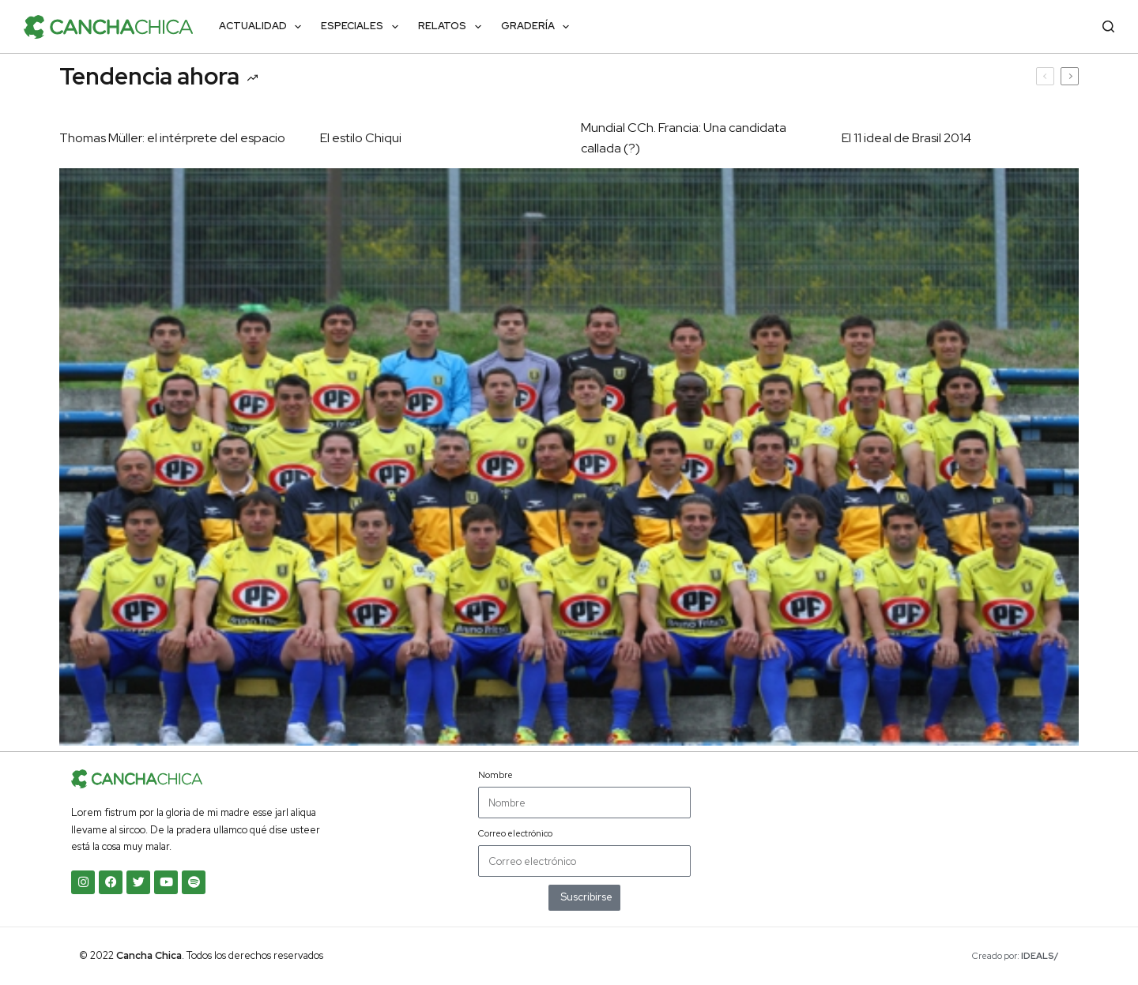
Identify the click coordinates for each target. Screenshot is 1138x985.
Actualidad (263, 26)
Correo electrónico (515, 833)
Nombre (495, 774)
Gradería (538, 26)
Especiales (363, 26)
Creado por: (1015, 955)
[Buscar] (1108, 26)
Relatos (453, 26)
